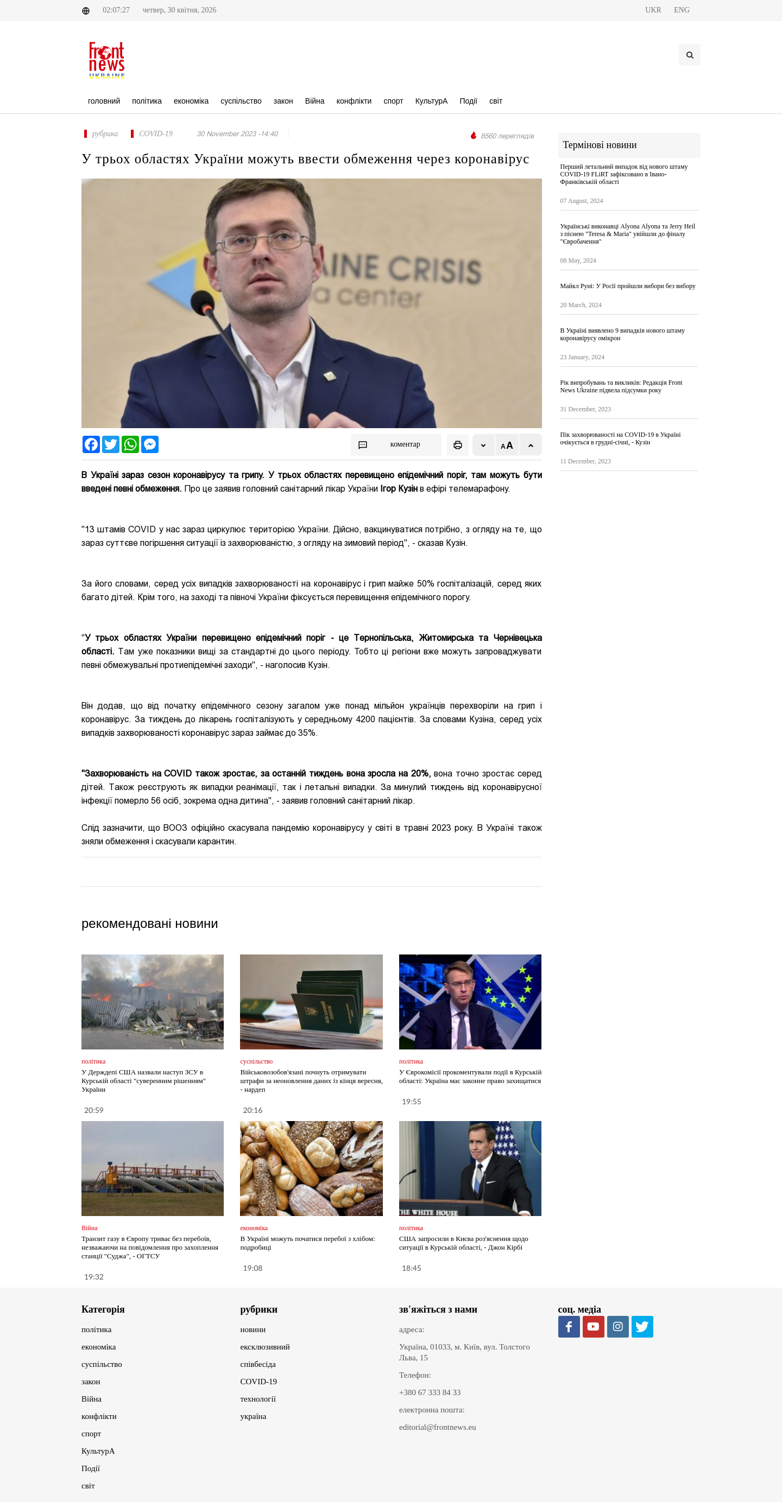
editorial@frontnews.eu (437, 1427)
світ (87, 1485)
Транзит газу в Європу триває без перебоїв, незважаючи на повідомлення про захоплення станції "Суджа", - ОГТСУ (149, 1247)
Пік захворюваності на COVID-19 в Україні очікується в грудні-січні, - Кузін (620, 438)
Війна (91, 1399)
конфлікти (99, 1416)
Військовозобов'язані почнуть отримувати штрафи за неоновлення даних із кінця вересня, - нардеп (311, 1080)
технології (258, 1399)
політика (96, 1329)
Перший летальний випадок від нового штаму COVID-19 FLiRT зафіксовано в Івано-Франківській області (624, 174)
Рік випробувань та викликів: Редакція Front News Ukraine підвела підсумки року (621, 386)
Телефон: (415, 1375)
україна (254, 1416)
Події (90, 1468)
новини (253, 1329)
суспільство (101, 1364)
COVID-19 (259, 1381)
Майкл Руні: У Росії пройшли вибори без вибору (628, 286)
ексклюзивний (265, 1346)
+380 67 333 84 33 (430, 1392)
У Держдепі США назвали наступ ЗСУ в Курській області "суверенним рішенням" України (143, 1080)
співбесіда (258, 1364)
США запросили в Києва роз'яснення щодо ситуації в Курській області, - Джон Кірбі (463, 1242)
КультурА (98, 1451)
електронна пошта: (432, 1409)
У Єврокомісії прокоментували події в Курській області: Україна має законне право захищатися (470, 1076)
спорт (91, 1433)
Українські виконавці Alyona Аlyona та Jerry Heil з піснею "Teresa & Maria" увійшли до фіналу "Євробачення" (628, 233)
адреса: (412, 1329)
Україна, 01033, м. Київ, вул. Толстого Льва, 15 (464, 1352)
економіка (98, 1346)
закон (90, 1381)
